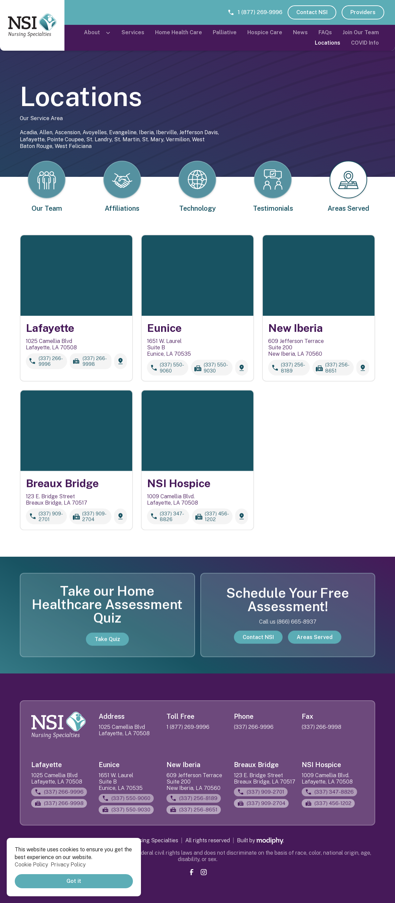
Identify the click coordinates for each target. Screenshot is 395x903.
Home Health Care (178, 32)
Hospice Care (264, 32)
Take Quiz (107, 645)
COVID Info (365, 43)
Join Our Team (361, 32)
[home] (32, 25)
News (300, 32)
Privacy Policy (68, 864)
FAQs (325, 32)
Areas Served (315, 643)
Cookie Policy (31, 864)
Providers (363, 12)
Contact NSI (312, 12)
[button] (97, 33)
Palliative (225, 32)
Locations (327, 43)
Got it (73, 881)
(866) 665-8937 (296, 628)
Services (132, 32)
